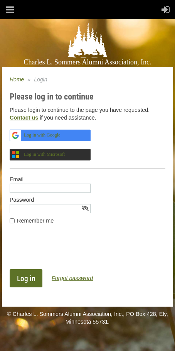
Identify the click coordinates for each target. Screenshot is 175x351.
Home (17, 79)
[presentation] (68, 250)
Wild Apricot (112, 336)
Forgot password (72, 278)
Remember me (35, 221)
